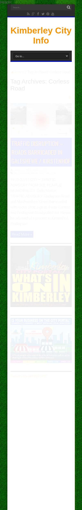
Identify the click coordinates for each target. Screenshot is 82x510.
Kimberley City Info (41, 35)
